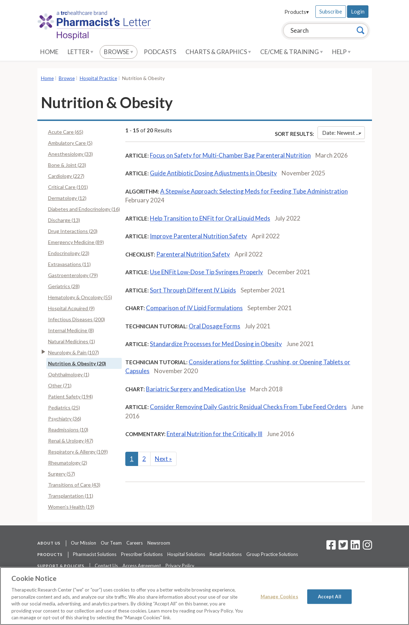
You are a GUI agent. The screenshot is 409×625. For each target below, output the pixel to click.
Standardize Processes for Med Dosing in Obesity (216, 344)
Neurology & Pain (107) (73, 352)
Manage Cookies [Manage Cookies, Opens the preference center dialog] (279, 596)
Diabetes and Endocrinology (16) (84, 209)
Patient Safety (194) (70, 396)
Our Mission (83, 543)
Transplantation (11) (70, 496)
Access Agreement (141, 565)
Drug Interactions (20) (73, 231)
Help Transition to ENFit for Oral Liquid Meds (210, 218)
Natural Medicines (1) (71, 341)
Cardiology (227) (66, 176)
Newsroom (158, 543)
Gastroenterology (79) (73, 275)
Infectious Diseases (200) (76, 319)
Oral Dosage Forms (214, 326)
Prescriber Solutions (142, 554)
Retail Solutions (226, 554)
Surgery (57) (61, 474)
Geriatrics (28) (64, 286)
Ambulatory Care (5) (70, 143)
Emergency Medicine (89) (76, 242)
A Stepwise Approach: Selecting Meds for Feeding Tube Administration (254, 191)
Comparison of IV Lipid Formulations (194, 308)
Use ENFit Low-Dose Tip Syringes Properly (206, 272)
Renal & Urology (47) (70, 441)
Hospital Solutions (186, 554)
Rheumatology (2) (67, 463)
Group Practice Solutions (272, 554)
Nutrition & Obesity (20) (77, 363)
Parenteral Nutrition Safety (193, 254)
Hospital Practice (98, 78)
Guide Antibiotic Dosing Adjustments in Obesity (213, 173)
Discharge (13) (64, 220)
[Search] (360, 30)
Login (358, 11)
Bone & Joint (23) (67, 165)
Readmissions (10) (68, 430)
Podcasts (160, 51)
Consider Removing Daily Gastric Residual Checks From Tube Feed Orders (248, 407)
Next (163, 458)
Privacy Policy (180, 565)
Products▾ (296, 12)
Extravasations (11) (69, 264)
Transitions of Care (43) (74, 485)
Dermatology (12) (67, 198)
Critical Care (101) (68, 187)
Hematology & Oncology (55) (80, 297)
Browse (118, 51)
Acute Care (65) (65, 132)
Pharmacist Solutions (94, 554)
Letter (80, 51)
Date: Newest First (343, 132)
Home (49, 51)
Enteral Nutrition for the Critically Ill (214, 434)
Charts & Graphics (218, 51)
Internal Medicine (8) (71, 330)
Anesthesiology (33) (70, 154)
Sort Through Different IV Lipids (193, 290)
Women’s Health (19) (71, 507)
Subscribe (330, 11)
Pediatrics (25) (64, 407)
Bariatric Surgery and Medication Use (196, 389)
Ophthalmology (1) (68, 374)
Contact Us (106, 565)
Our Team (111, 543)
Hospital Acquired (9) (71, 308)
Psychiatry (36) (64, 418)
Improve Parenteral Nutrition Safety (198, 236)
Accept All (329, 596)
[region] (204, 596)
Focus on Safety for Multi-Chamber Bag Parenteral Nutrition (230, 155)
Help (341, 51)
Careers (134, 543)
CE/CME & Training (291, 51)
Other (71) (60, 385)
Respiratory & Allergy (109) (78, 452)
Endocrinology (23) (68, 253)
